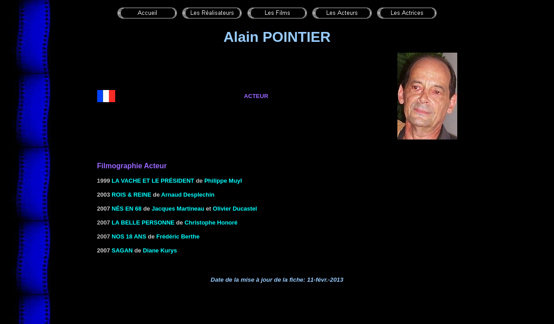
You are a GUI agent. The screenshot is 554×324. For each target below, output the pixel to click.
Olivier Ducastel (235, 208)
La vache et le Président (153, 180)
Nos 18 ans (129, 236)
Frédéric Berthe (177, 236)
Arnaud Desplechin (187, 194)
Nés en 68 (126, 208)
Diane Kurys (160, 250)
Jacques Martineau (178, 208)
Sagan (122, 250)
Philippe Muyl (223, 180)
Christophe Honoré (211, 222)
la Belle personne (143, 222)
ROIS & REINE (131, 194)
